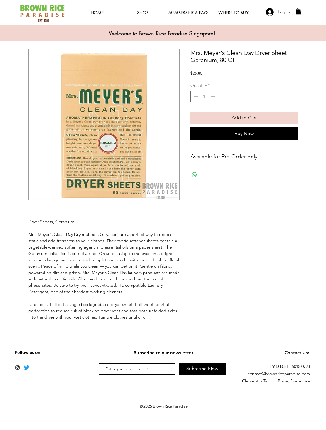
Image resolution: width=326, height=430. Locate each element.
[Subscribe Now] (202, 369)
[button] (298, 11)
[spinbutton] (204, 96)
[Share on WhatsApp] (194, 174)
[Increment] (213, 96)
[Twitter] (26, 367)
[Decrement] (195, 96)
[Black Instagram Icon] (17, 367)
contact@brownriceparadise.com (279, 373)
